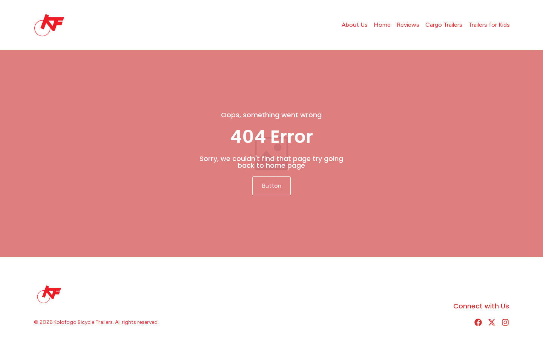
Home (382, 24)
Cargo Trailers (443, 24)
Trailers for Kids (489, 24)
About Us (355, 24)
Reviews (408, 24)
